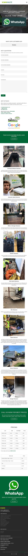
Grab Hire (2, 531)
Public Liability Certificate (5, 112)
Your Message (14, 87)
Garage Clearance (14, 398)
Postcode (14, 76)
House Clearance (14, 368)
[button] (27, 2)
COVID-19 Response (3, 547)
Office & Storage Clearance (14, 225)
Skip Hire (2, 532)
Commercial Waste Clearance (14, 168)
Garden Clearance (14, 253)
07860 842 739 (4, 109)
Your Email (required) (14, 61)
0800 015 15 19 (6, 510)
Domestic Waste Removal (14, 197)
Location (14, 71)
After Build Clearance (14, 281)
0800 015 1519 (4, 108)
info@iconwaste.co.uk (6, 107)
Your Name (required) (14, 56)
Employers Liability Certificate (6, 113)
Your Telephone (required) (14, 66)
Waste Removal (13, 337)
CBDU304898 (12, 111)
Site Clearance (14, 309)
